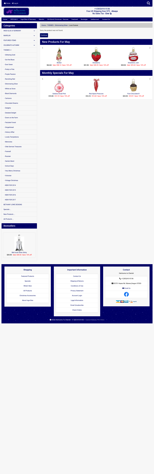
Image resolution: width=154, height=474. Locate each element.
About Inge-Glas (27, 300)
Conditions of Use (77, 286)
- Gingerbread (9, 127)
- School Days (9, 166)
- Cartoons (8, 98)
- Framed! (7, 151)
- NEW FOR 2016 (10, 195)
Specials (28, 281)
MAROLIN (19, 35)
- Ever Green (8, 64)
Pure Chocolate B (133, 94)
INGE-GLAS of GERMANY (19, 31)
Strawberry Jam (133, 63)
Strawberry (96, 63)
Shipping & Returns (77, 281)
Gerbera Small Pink (59, 94)
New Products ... (9, 214)
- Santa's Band (9, 161)
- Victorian (7, 176)
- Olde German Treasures (13, 147)
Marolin (41, 19)
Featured (75, 19)
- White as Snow (9, 89)
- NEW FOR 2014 (10, 185)
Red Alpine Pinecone (96, 94)
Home (7, 3)
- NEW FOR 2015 (10, 190)
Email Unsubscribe (77, 305)
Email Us (126, 288)
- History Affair (9, 132)
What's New (28, 286)
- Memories (8, 142)
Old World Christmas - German (57, 19)
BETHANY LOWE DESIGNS (13, 205)
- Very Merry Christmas (12, 171)
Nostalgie (84, 19)
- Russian (7, 156)
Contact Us (106, 19)
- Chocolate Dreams (11, 103)
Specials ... (7, 209)
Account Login (77, 295)
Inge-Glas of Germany (28, 19)
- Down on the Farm (11, 118)
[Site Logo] (26, 11)
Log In (15, 3)
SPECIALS (13, 19)
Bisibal (59, 63)
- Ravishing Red (9, 79)
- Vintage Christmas (11, 180)
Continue (44, 35)
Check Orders (77, 310)
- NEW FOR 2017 (10, 200)
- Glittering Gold (9, 55)
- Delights (7, 108)
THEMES (50, 25)
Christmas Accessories (28, 295)
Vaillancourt (95, 19)
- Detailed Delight (10, 113)
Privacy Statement (77, 291)
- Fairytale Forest (10, 122)
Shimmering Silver (61, 25)
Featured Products (27, 276)
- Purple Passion (10, 74)
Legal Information (77, 300)
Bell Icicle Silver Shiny (19, 245)
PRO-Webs (100, 320)
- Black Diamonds (10, 93)
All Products (27, 291)
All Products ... (9, 219)
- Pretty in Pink (9, 69)
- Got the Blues (9, 60)
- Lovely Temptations (11, 137)
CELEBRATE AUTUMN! (19, 45)
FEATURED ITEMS (19, 40)
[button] (148, 3)
